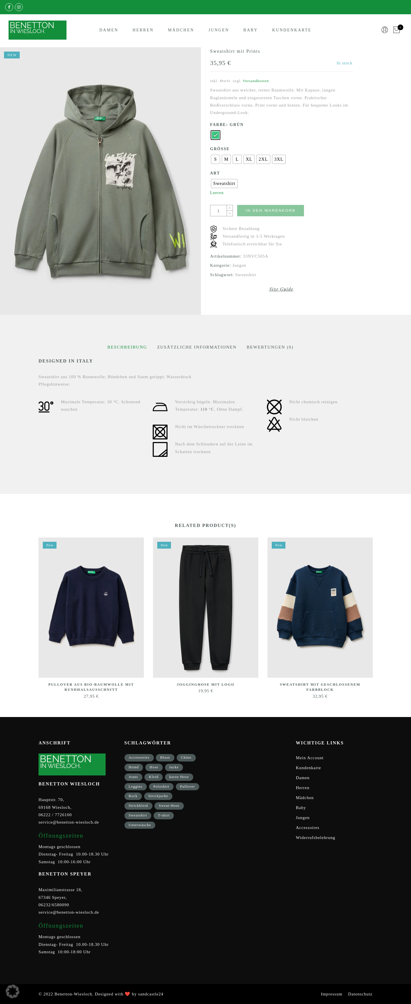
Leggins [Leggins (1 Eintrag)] (136, 786)
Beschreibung (127, 347)
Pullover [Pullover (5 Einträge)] (187, 786)
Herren (143, 30)
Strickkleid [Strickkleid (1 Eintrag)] (138, 805)
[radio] (215, 135)
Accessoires (308, 827)
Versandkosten (256, 81)
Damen (108, 30)
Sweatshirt (245, 274)
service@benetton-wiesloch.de (69, 822)
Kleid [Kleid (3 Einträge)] (153, 776)
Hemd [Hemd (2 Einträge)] (134, 767)
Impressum (331, 993)
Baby (250, 30)
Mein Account (310, 757)
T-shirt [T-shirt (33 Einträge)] (164, 815)
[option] (100, 181)
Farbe (218, 125)
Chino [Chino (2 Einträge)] (186, 757)
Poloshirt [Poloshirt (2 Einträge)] (161, 786)
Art (215, 173)
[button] (12, 991)
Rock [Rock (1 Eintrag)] (133, 796)
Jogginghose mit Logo (205, 684)
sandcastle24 (151, 993)
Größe (220, 149)
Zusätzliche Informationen (197, 347)
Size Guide (281, 289)
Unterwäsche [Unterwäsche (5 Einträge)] (140, 824)
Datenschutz (360, 993)
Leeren (217, 192)
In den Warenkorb (275, 210)
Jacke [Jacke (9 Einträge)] (174, 767)
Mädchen (181, 30)
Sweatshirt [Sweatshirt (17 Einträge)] (138, 815)
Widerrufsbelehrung (315, 837)
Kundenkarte (292, 30)
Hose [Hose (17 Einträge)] (154, 767)
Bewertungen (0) (270, 347)
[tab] (127, 347)
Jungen (218, 30)
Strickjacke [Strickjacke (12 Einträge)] (158, 796)
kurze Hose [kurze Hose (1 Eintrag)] (179, 776)
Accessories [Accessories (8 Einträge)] (139, 757)
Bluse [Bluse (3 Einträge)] (165, 757)
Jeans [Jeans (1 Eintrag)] (133, 776)
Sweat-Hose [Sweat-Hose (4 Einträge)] (169, 805)
